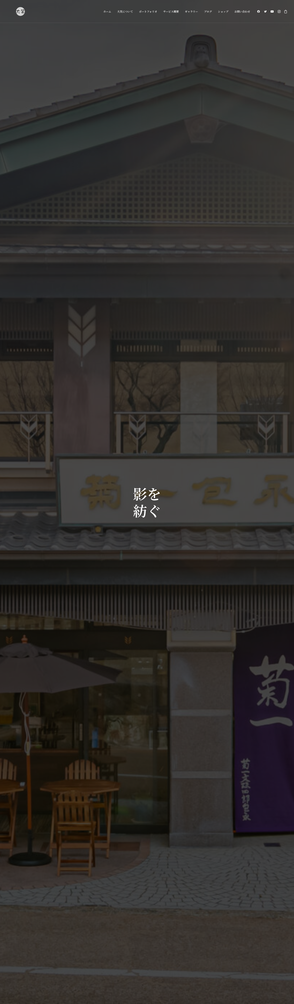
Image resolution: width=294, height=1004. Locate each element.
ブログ (208, 11)
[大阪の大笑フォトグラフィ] (20, 11)
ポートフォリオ (148, 11)
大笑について (125, 11)
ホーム (107, 11)
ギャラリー (191, 11)
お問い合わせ (242, 11)
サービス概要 (171, 11)
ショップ (223, 11)
